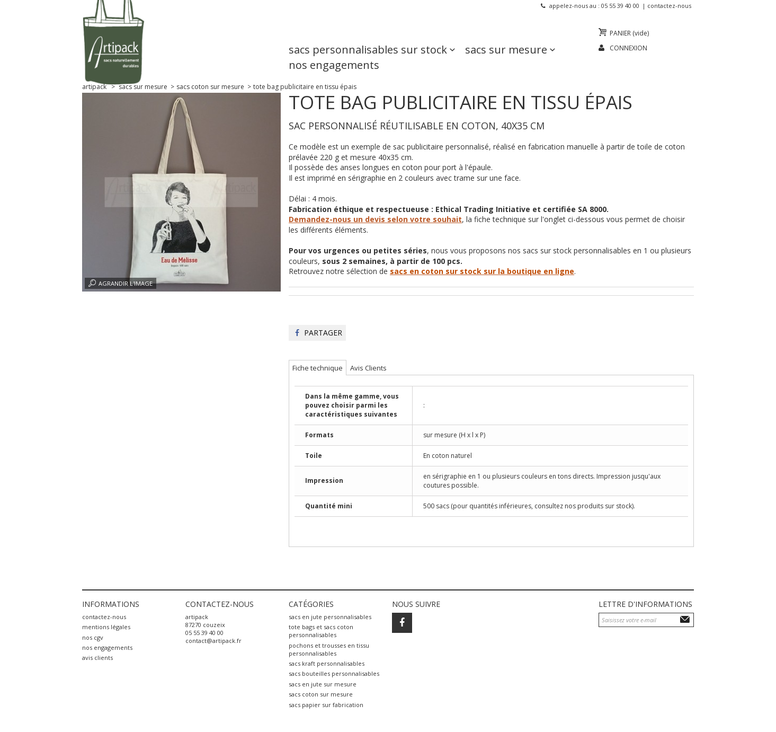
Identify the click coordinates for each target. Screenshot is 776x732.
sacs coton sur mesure (321, 694)
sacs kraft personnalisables (326, 663)
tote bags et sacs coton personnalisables (321, 631)
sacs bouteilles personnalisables (334, 673)
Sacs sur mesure (506, 35)
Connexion (628, 47)
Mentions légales (106, 627)
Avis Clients (97, 658)
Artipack (94, 86)
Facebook (402, 623)
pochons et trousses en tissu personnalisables (329, 649)
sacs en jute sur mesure (322, 684)
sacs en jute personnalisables (330, 617)
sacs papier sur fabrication (326, 705)
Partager (318, 333)
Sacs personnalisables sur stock (368, 35)
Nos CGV (92, 637)
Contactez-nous (669, 6)
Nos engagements (334, 50)
